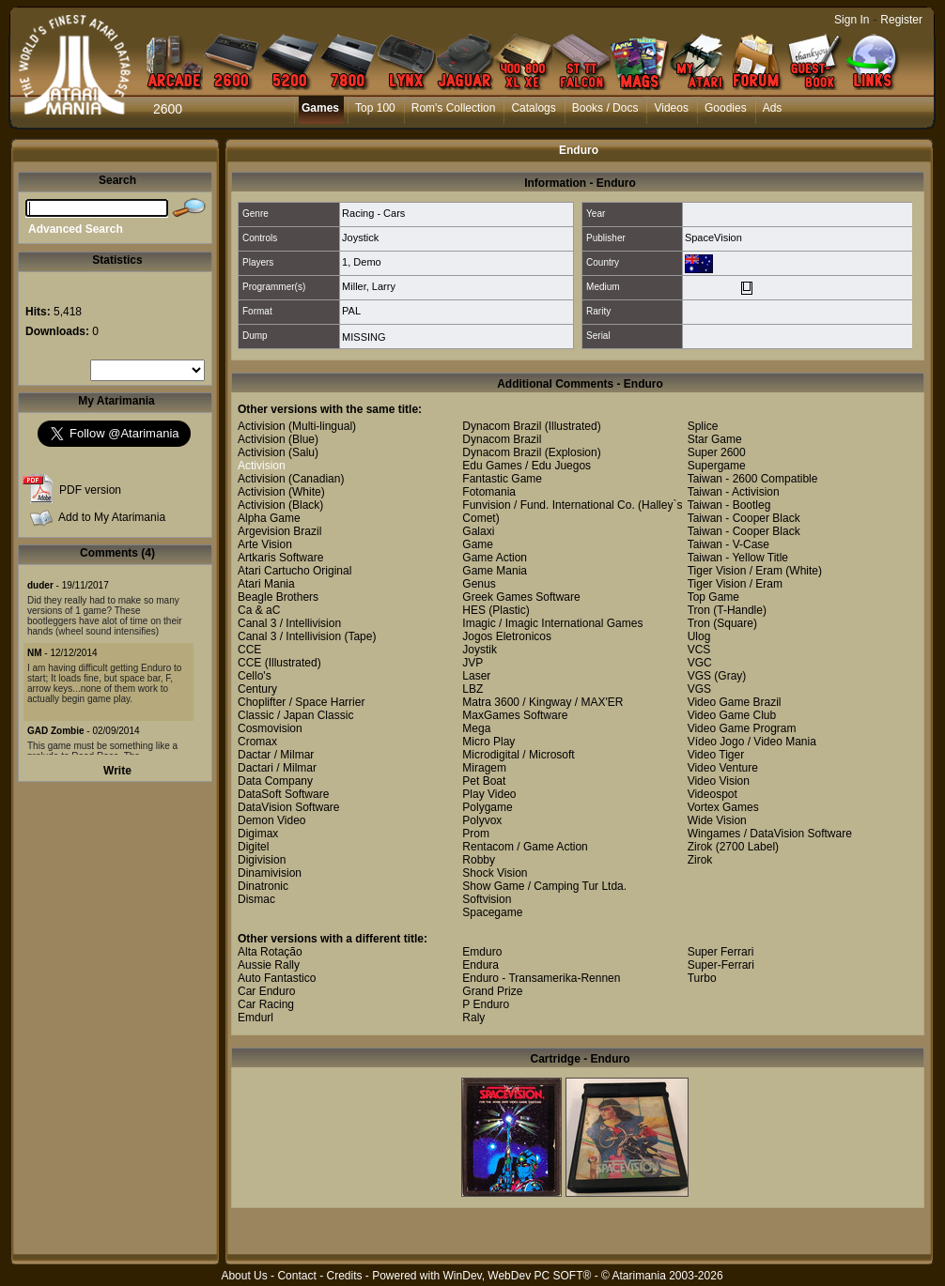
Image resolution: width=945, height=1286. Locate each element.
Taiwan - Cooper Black (744, 518)
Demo (366, 262)
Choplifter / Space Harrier (301, 702)
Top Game (713, 597)
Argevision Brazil (279, 531)
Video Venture (723, 767)
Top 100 (375, 108)
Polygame (487, 807)
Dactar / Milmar (276, 754)
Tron (699, 610)
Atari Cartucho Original (294, 570)
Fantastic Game (502, 478)
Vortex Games (723, 807)
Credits (344, 1275)
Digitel (253, 846)
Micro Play (488, 741)
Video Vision (719, 781)
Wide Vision (717, 820)
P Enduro (485, 1004)
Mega (476, 728)
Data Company (275, 781)
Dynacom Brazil (501, 426)
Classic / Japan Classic (295, 715)
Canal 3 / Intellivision (289, 623)
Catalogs (533, 108)
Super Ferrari (721, 951)
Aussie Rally (269, 965)
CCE (249, 649)
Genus (478, 583)
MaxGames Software (514, 715)
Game (477, 544)
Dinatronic (263, 886)
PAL (351, 310)
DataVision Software (289, 807)
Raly (473, 1017)
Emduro (482, 951)
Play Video (489, 794)
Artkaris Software (280, 557)
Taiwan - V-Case (728, 544)
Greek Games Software (521, 597)
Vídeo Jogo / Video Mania (752, 741)
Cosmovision (270, 728)
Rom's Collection (453, 108)
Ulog (699, 636)
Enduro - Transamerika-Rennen (541, 978)
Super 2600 (717, 452)
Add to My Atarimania (111, 517)
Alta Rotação (270, 951)
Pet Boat (483, 781)
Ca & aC (259, 610)
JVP (472, 662)
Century (257, 689)
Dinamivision (270, 873)
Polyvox (482, 820)
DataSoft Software (283, 794)
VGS (699, 675)
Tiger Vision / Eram (735, 570)
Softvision (486, 899)
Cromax (257, 741)
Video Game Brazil (735, 702)
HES (474, 610)
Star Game (715, 439)
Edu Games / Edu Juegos (526, 465)
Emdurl (255, 1017)
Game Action (494, 557)
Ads (772, 108)
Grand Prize (492, 991)
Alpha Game (269, 518)
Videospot (712, 794)
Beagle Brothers (278, 597)
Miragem (484, 767)
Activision (262, 426)
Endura (480, 965)
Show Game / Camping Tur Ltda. (544, 886)
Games (320, 108)
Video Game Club (732, 715)
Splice (703, 426)
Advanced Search (75, 229)
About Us (244, 1275)
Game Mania (494, 570)
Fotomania (489, 491)
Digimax (258, 833)
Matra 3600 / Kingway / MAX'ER (542, 702)
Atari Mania (266, 583)
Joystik (479, 649)
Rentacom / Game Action (524, 846)
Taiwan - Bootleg (729, 505)
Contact (296, 1275)
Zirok (700, 846)
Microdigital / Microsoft (518, 754)
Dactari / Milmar (277, 767)
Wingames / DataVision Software (770, 833)
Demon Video (272, 820)
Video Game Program (742, 728)
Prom (475, 833)
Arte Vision (265, 544)
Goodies (726, 108)
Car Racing (266, 1004)
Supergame (717, 465)
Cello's (254, 675)
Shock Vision (494, 873)
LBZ (472, 689)
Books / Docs (605, 108)
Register (901, 19)
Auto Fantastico (277, 978)
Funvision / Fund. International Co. (548, 505)
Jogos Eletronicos (506, 636)
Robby (478, 859)
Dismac (256, 899)
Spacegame (492, 912)
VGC (700, 662)
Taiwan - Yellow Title (738, 557)
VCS (699, 649)
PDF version (90, 490)
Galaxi (478, 531)
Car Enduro (266, 991)
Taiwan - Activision (734, 491)
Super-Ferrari (721, 965)
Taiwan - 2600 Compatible (753, 478)
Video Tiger (716, 754)
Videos (671, 108)
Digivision (262, 859)
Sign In (851, 19)
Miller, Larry (368, 286)
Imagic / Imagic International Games (552, 623)
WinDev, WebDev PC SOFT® (517, 1275)
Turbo (702, 978)
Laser (476, 675)
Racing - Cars (373, 213)
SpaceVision (713, 237)
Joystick (360, 237)
